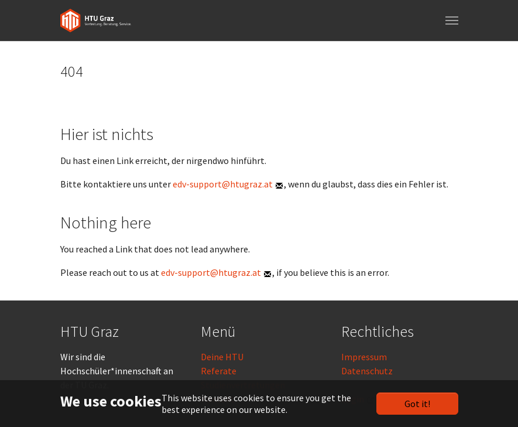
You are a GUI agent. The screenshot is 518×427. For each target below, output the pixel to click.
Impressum (364, 357)
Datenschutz (367, 371)
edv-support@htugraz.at (223, 184)
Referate (218, 371)
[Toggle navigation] (451, 20)
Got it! (417, 403)
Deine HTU (222, 357)
